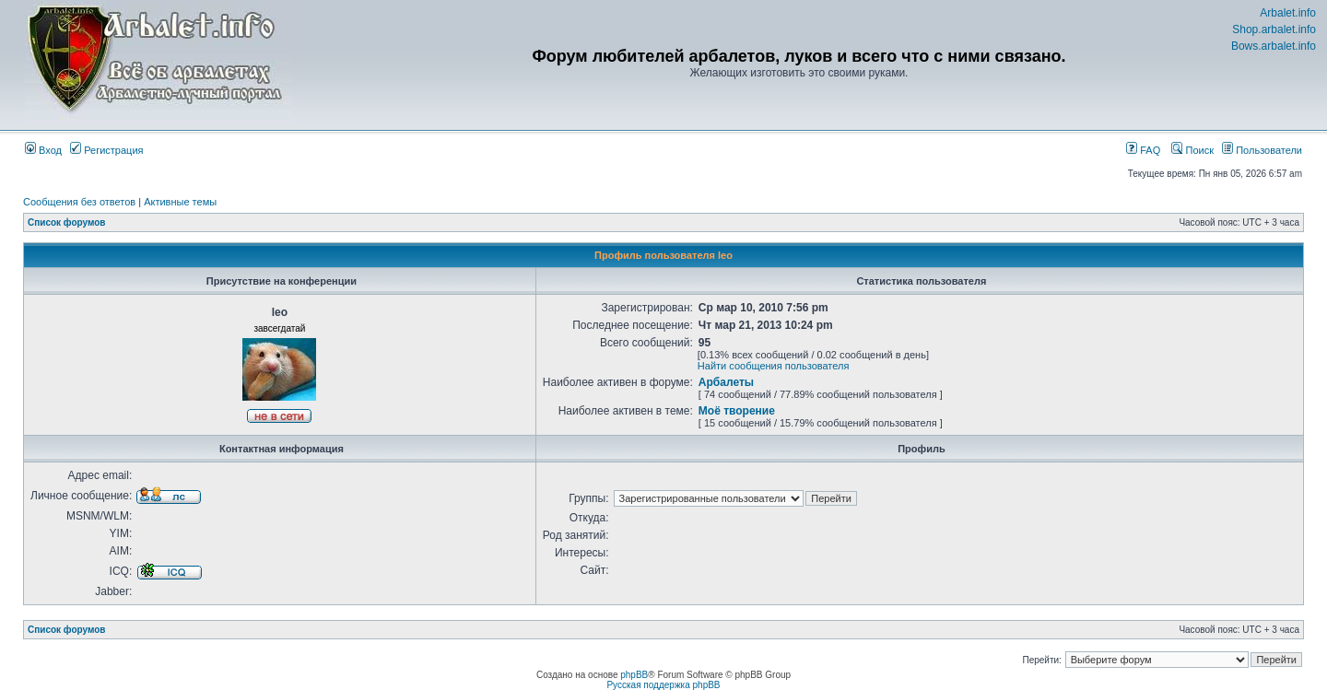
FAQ (1143, 150)
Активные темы (180, 201)
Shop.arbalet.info (1274, 29)
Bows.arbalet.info (1273, 46)
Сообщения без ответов (79, 201)
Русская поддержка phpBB (663, 685)
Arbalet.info (1288, 12)
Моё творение (737, 410)
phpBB (634, 675)
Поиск (1192, 150)
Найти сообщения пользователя (774, 365)
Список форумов (67, 222)
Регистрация (106, 150)
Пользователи (1262, 150)
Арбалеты (726, 382)
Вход (43, 150)
